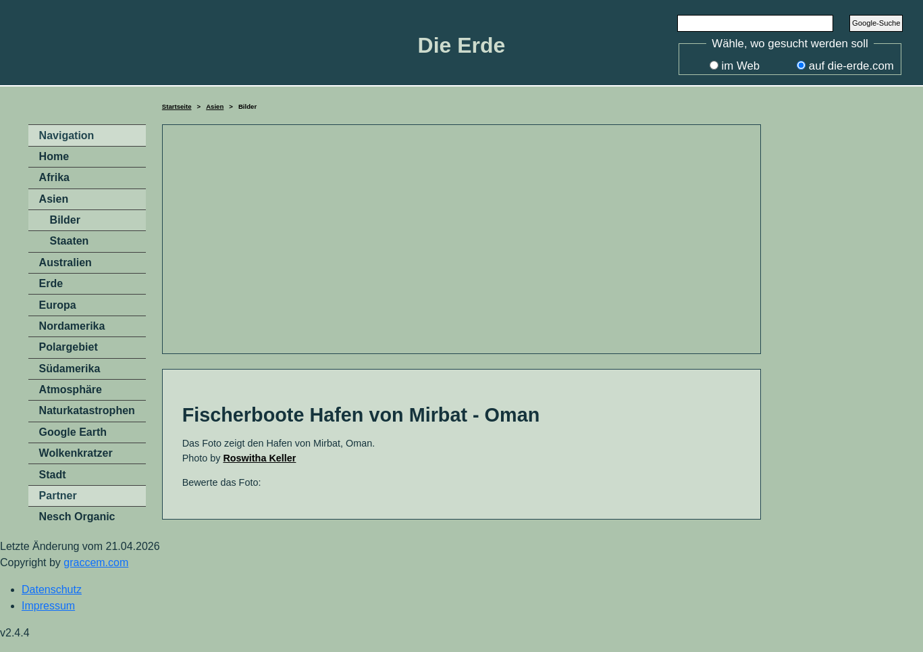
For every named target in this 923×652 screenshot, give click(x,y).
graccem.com (95, 562)
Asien (214, 106)
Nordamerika (72, 326)
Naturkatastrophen (87, 410)
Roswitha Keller (259, 458)
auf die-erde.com (851, 65)
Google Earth (73, 432)
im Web (741, 65)
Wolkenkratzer (76, 453)
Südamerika (70, 368)
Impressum (48, 605)
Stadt (52, 474)
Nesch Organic (77, 516)
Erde (51, 283)
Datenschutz (52, 589)
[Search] (755, 23)
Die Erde (462, 45)
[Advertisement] (461, 239)
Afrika (54, 177)
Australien (65, 262)
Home (54, 156)
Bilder (65, 220)
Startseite (177, 106)
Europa (57, 305)
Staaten (69, 241)
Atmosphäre (70, 389)
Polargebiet (68, 347)
